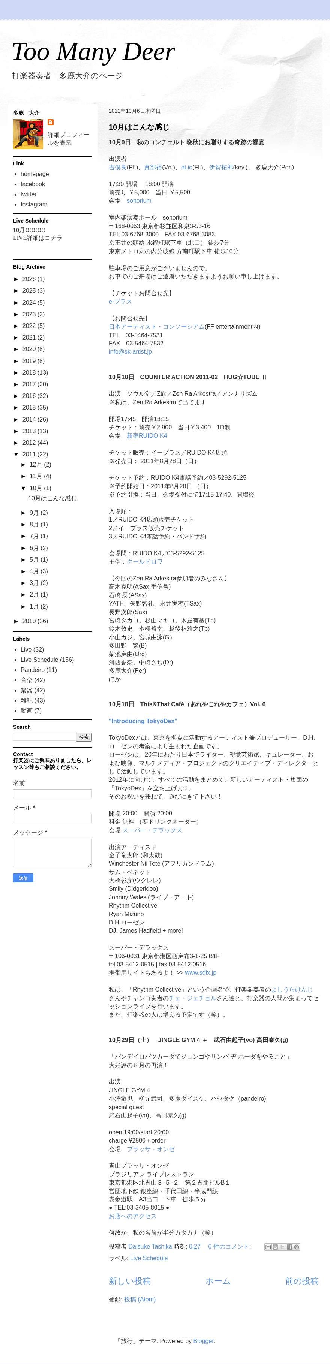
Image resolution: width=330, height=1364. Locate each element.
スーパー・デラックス (152, 830)
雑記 (27, 700)
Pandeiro (33, 670)
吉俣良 (118, 167)
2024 (30, 302)
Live (26, 649)
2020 (30, 349)
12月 (37, 464)
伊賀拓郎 (221, 167)
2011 (30, 454)
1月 (35, 606)
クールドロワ (145, 561)
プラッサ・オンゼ (151, 1149)
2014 (30, 419)
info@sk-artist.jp (130, 351)
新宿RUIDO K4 (147, 435)
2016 (30, 396)
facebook (33, 184)
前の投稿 (302, 1281)
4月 (35, 571)
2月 (35, 594)
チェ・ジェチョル (193, 998)
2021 (30, 337)
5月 (35, 559)
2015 (30, 407)
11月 (37, 476)
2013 (30, 431)
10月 (37, 488)
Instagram (34, 204)
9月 (35, 513)
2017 (30, 384)
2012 (30, 443)
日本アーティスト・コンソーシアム (157, 326)
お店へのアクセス (133, 1216)
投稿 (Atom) (140, 1299)
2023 (30, 314)
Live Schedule (149, 1258)
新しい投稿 (130, 1281)
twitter (29, 194)
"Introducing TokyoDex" (143, 721)
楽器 (27, 690)
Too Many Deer (93, 51)
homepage (35, 174)
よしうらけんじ (292, 989)
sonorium (139, 200)
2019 (30, 361)
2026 (30, 279)
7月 (35, 536)
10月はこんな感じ (139, 127)
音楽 (27, 680)
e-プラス (120, 301)
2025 (30, 290)
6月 (35, 548)
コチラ (54, 238)
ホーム (218, 1281)
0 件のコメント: (230, 1246)
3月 (35, 583)
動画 (27, 710)
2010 (30, 621)
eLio (186, 167)
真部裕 (153, 167)
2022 (30, 326)
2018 (30, 372)
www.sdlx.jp (201, 972)
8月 (35, 524)
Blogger (204, 1341)
